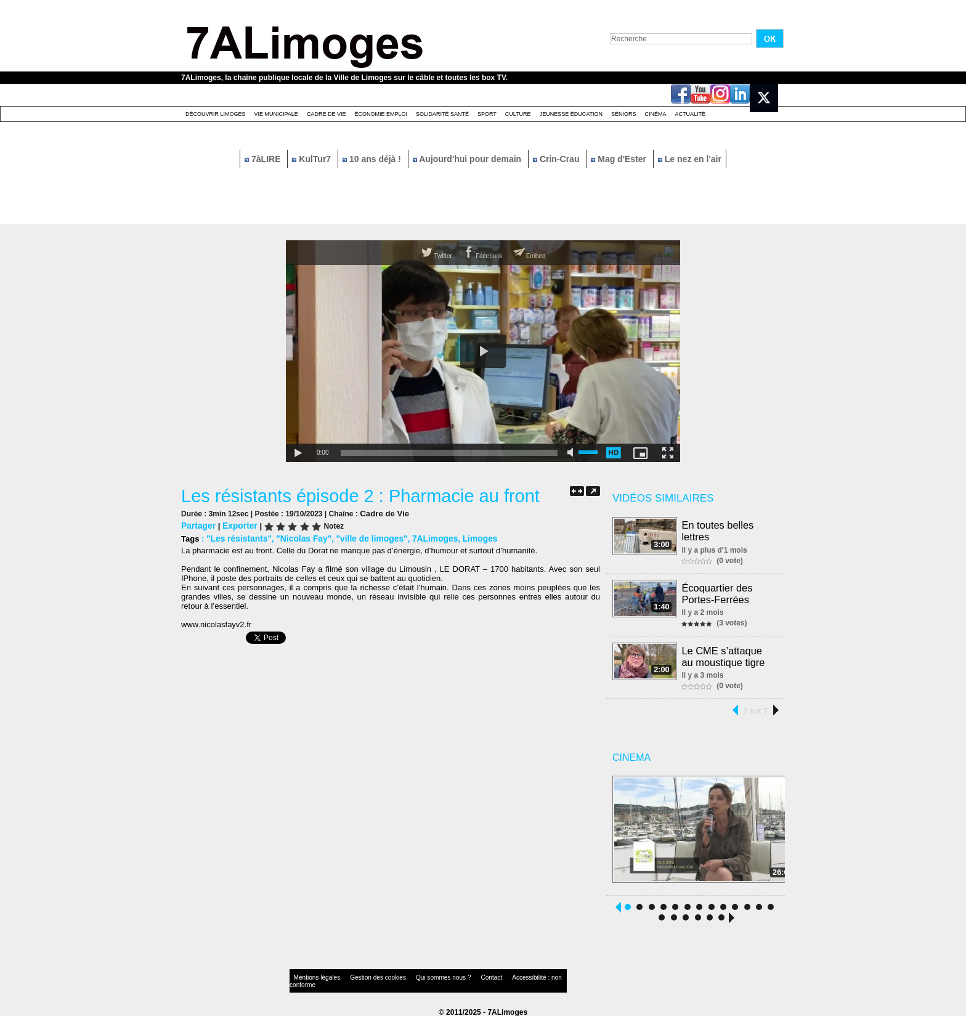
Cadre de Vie (326, 114)
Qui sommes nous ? (418, 975)
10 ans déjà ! (373, 159)
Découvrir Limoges (215, 114)
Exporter (237, 524)
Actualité (690, 114)
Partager (197, 524)
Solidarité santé (442, 114)
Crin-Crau (557, 159)
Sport (487, 114)
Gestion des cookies (363, 975)
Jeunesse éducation (571, 114)
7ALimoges (422, 537)
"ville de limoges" (362, 537)
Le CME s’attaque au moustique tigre (729, 653)
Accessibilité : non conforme (507, 975)
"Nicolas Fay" (298, 537)
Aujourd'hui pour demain (468, 159)
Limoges (464, 537)
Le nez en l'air (689, 159)
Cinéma (656, 114)
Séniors (623, 114)
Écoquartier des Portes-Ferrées (717, 592)
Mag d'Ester (620, 159)
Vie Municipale (276, 114)
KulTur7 (312, 159)
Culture (518, 114)
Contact (458, 975)
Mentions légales (313, 975)
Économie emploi (380, 114)
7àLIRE (264, 159)
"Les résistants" (237, 537)
